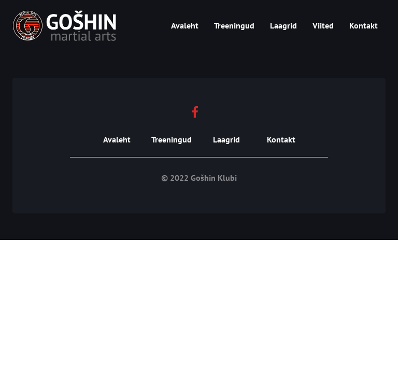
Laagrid (283, 25)
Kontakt (363, 25)
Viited (323, 25)
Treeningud (234, 25)
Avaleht (184, 25)
